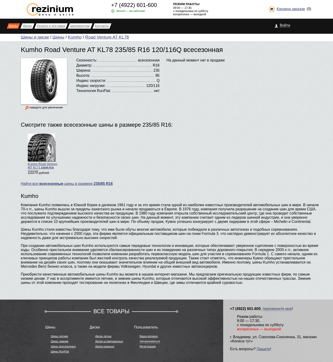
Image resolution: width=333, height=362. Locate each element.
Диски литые (103, 336)
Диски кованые (104, 346)
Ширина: (83, 70)
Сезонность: (86, 60)
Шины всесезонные (63, 346)
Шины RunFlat (60, 351)
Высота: (83, 75)
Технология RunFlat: (93, 91)
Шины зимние (59, 341)
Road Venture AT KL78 (107, 37)
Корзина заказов (291, 9)
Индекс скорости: (91, 81)
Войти (285, 25)
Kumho (75, 37)
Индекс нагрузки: (90, 86)
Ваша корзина (148, 336)
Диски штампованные (109, 341)
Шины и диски (35, 37)
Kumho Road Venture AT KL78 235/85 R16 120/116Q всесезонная (122, 49)
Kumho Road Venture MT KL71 (42, 152)
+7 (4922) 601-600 (134, 5)
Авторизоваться (149, 341)
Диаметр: (84, 65)
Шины (58, 37)
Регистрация (147, 346)
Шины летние (59, 336)
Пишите (263, 349)
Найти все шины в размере (67, 184)
